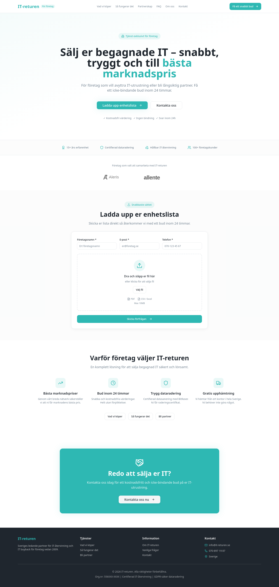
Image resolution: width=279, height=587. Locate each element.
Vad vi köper (104, 6)
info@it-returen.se (219, 545)
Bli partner (165, 416)
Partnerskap (145, 6)
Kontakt (183, 6)
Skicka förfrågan (139, 319)
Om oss (169, 6)
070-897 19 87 (217, 550)
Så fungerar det (124, 6)
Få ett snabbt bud (245, 6)
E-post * (124, 239)
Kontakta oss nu (139, 499)
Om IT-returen (150, 545)
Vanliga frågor (150, 550)
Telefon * (167, 239)
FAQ (159, 6)
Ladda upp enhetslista (122, 105)
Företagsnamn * (86, 239)
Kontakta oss (166, 105)
